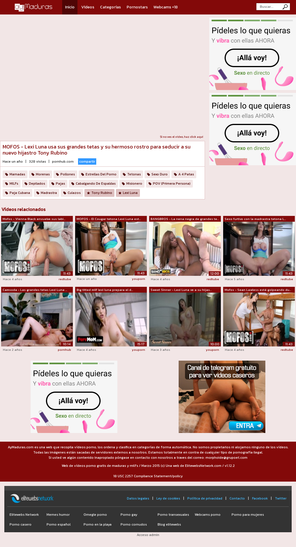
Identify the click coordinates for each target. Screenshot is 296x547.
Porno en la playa (98, 524)
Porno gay (129, 514)
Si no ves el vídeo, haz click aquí (181, 137)
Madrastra (49, 192)
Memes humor (58, 514)
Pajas (60, 183)
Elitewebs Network (24, 514)
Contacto (237, 498)
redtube (65, 279)
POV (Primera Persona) (171, 183)
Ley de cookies (168, 498)
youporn (138, 278)
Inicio (70, 7)
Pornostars (137, 7)
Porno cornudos (134, 524)
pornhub (64, 349)
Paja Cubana (20, 192)
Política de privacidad (204, 498)
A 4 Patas (186, 174)
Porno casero (21, 524)
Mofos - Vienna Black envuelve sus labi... (34, 218)
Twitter (280, 498)
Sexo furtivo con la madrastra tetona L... (255, 218)
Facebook (260, 498)
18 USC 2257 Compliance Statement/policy (148, 476)
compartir (87, 161)
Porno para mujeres (248, 514)
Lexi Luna (130, 192)
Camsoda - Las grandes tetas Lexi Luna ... (35, 289)
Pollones (67, 174)
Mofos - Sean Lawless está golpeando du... (258, 289)
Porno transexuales (173, 514)
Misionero (134, 183)
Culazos (74, 192)
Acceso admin (148, 534)
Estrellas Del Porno (101, 174)
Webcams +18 (165, 7)
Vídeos (87, 7)
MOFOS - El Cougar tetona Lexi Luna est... (109, 218)
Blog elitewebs (169, 524)
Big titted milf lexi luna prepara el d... (105, 289)
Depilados (37, 183)
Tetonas (134, 174)
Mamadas (17, 174)
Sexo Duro (159, 174)
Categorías (110, 7)
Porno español (59, 524)
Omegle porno (95, 514)
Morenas (43, 174)
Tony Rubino (101, 192)
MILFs (14, 183)
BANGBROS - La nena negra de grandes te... (185, 218)
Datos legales (138, 498)
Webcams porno (208, 514)
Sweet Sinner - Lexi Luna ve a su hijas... (181, 289)
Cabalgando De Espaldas (96, 183)
